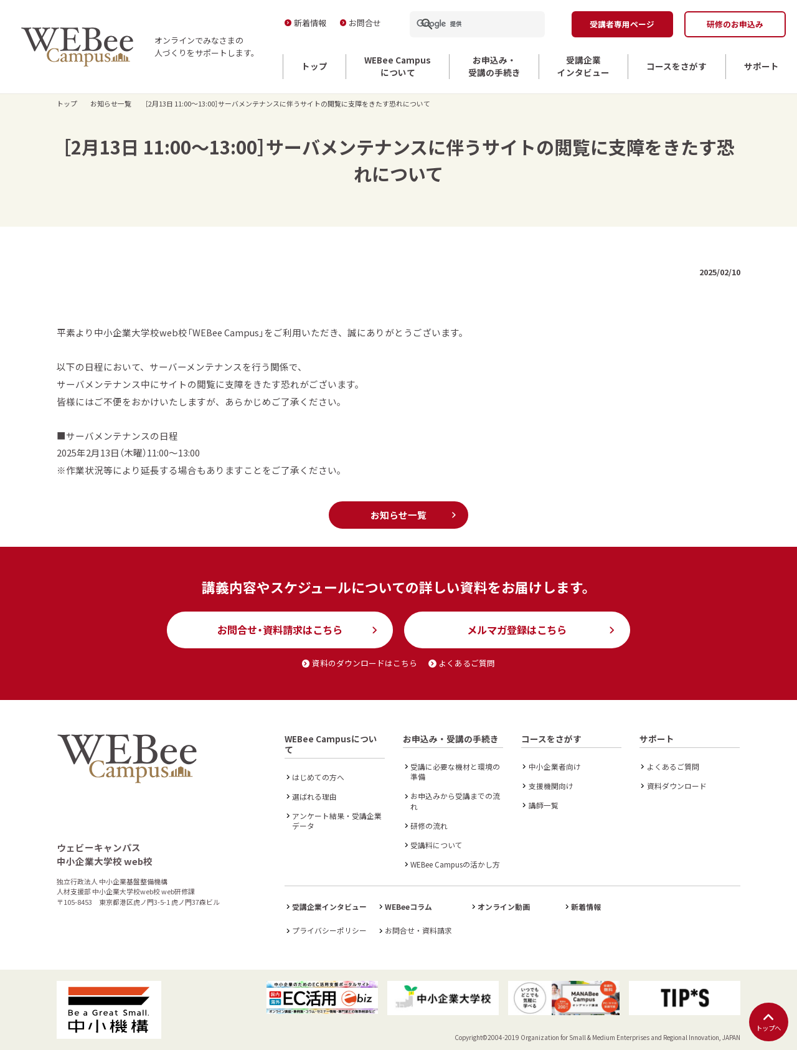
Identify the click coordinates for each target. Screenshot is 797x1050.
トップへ (768, 1022)
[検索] (463, 24)
